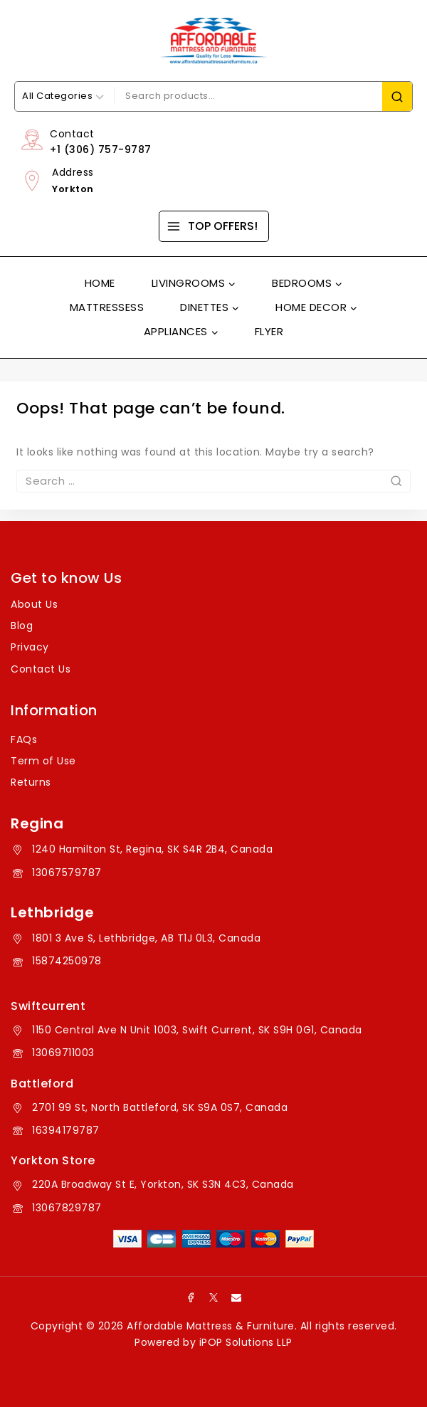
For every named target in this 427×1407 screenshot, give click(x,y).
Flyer (269, 331)
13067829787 (67, 1208)
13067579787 (67, 872)
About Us (34, 604)
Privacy (30, 647)
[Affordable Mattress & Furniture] (213, 40)
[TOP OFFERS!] (214, 226)
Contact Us (40, 669)
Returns (31, 782)
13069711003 (63, 1052)
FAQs (24, 739)
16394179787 (66, 1130)
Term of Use (43, 761)
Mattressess (107, 307)
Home (100, 282)
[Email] (236, 1297)
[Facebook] (191, 1297)
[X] (213, 1297)
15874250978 (67, 961)
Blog (22, 625)
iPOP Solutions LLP (245, 1342)
